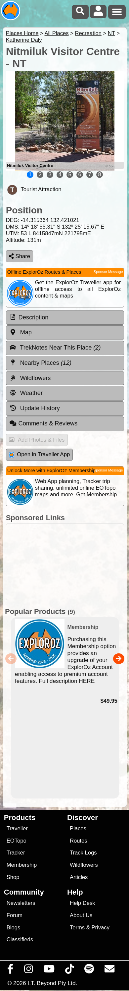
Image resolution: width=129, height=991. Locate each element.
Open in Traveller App (39, 454)
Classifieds (20, 939)
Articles (79, 877)
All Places (57, 33)
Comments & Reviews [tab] (43, 423)
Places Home (22, 33)
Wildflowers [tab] (30, 378)
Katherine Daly (24, 40)
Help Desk (82, 903)
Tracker (16, 853)
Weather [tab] (26, 393)
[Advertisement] (68, 561)
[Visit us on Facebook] (10, 970)
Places (78, 828)
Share (19, 256)
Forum (14, 915)
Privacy (100, 927)
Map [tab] (20, 332)
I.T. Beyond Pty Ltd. (52, 983)
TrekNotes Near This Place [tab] (55, 347)
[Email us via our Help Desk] (109, 970)
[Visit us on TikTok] (69, 970)
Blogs (14, 927)
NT (111, 33)
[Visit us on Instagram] (28, 970)
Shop (13, 877)
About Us (81, 915)
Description (34, 317)
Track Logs (83, 853)
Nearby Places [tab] (40, 362)
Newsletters (21, 903)
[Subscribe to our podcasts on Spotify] (89, 970)
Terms (77, 927)
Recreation (88, 33)
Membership (22, 865)
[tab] (65, 317)
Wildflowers (84, 865)
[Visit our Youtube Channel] (49, 970)
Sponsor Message (108, 272)
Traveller (17, 828)
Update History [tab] (34, 408)
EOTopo (16, 841)
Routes (78, 841)
